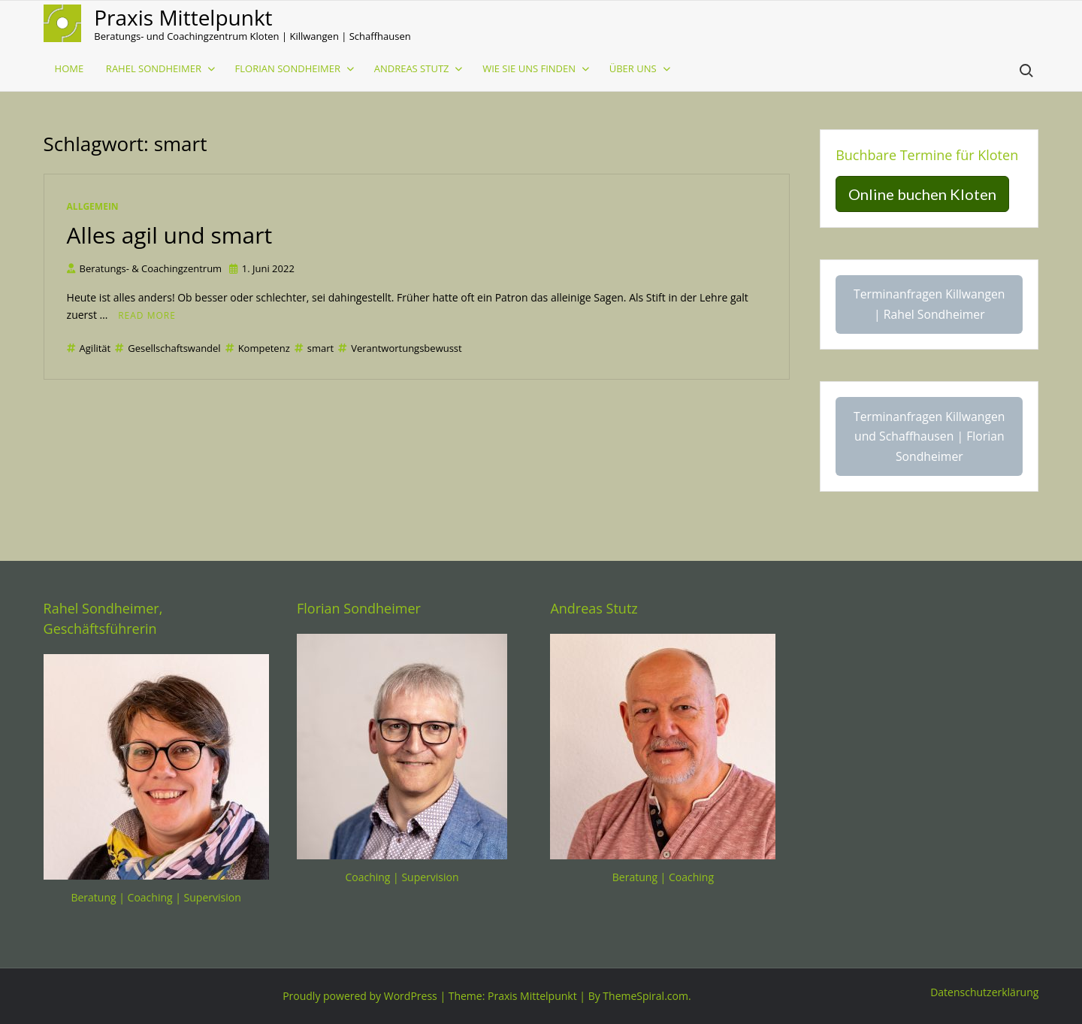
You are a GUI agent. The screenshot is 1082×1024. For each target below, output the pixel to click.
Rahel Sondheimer (153, 68)
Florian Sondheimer (288, 68)
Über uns (633, 68)
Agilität (89, 348)
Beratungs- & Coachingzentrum (144, 268)
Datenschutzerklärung (984, 992)
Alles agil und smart (170, 235)
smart (314, 348)
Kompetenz (257, 348)
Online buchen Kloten (922, 194)
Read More (147, 315)
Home (69, 68)
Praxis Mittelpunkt (183, 17)
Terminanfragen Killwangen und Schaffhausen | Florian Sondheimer (929, 436)
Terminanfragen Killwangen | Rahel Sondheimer (929, 304)
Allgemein (93, 206)
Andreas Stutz (411, 68)
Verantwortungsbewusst (400, 348)
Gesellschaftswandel (167, 348)
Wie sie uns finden (529, 68)
